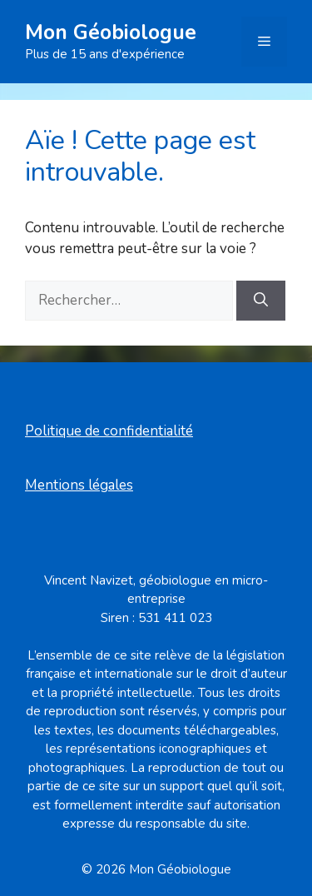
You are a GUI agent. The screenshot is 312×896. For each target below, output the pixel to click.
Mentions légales (79, 485)
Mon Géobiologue (110, 32)
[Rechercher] (260, 301)
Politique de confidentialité (109, 431)
